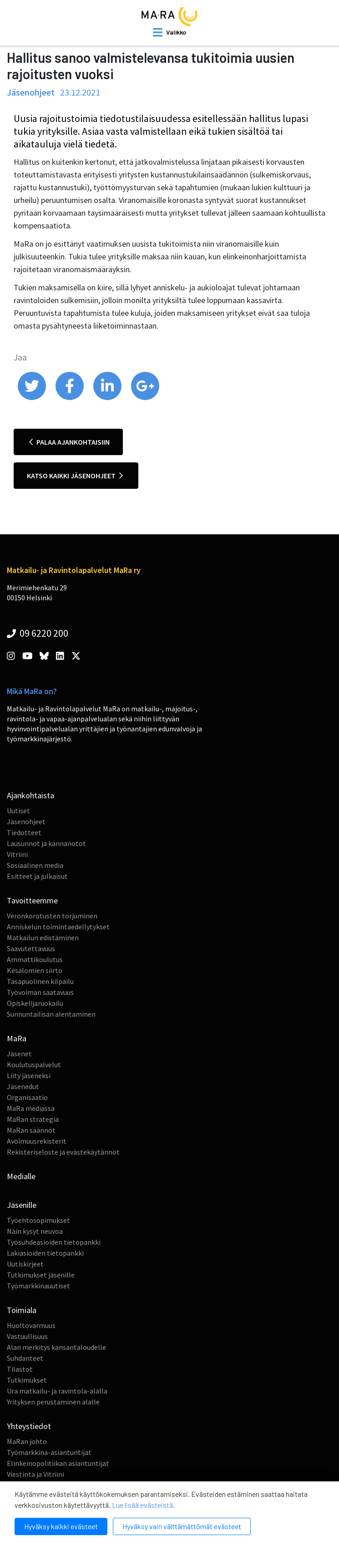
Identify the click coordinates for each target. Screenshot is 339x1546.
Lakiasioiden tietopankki (45, 1252)
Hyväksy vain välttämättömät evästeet (181, 1526)
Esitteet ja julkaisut (37, 876)
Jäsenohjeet (26, 821)
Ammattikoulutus (35, 959)
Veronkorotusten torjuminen (52, 915)
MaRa (16, 1038)
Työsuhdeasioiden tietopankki (54, 1242)
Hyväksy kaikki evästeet (61, 1526)
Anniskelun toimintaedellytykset (58, 926)
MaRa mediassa (31, 1108)
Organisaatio (27, 1097)
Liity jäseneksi (29, 1075)
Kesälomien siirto (34, 970)
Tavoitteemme (32, 900)
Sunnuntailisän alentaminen (51, 1014)
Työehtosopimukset (38, 1220)
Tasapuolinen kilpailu (40, 981)
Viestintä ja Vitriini (35, 1474)
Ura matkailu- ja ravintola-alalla (57, 1390)
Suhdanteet (25, 1358)
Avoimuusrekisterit (36, 1141)
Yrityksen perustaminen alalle (53, 1401)
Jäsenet (19, 1053)
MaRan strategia (33, 1119)
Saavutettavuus (31, 948)
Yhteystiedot (29, 1426)
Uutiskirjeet (25, 1263)
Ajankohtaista (30, 795)
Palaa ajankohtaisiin (69, 441)
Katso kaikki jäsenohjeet (75, 475)
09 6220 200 (37, 633)
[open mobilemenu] (169, 32)
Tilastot (20, 1369)
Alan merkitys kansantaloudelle (56, 1347)
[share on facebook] (70, 397)
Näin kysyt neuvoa (35, 1231)
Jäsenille (21, 1205)
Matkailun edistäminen (43, 937)
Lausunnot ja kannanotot (46, 843)
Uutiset (18, 810)
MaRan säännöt (31, 1130)
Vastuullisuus (27, 1336)
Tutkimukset (27, 1379)
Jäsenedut (23, 1086)
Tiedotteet (24, 832)
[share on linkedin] (108, 397)
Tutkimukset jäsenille (41, 1274)
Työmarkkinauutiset (38, 1285)
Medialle (21, 1176)
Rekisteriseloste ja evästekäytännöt (63, 1151)
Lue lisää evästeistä (142, 1504)
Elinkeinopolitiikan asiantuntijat (58, 1463)
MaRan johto (27, 1441)
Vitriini (17, 854)
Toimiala (21, 1310)
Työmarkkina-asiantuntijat (49, 1452)
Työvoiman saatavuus (40, 992)
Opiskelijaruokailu (35, 1003)
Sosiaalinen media (35, 865)
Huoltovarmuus (31, 1325)
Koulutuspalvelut (34, 1064)
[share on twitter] (32, 397)
